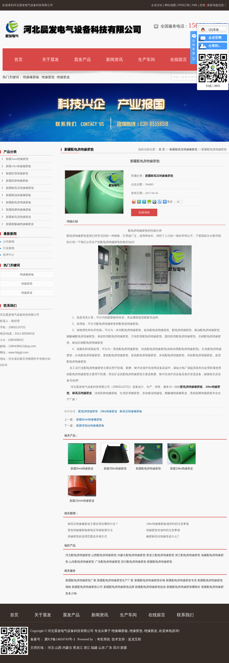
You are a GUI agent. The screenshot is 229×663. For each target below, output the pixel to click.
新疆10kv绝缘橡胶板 (18, 166)
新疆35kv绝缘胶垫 (115, 468)
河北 (51, 647)
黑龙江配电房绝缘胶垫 (160, 555)
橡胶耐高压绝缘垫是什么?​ (162, 536)
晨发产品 (82, 59)
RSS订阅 (184, 5)
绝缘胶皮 (63, 77)
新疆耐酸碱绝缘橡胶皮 (20, 224)
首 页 (162, 149)
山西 (58, 647)
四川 (116, 647)
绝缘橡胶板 (31, 77)
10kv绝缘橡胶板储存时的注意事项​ (167, 523)
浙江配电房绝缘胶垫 (187, 555)
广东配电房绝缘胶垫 (107, 561)
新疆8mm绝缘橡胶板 (89, 419)
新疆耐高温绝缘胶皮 (18, 217)
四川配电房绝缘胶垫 (133, 561)
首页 (18, 59)
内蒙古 (67, 647)
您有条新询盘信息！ (213, 5)
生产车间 (146, 59)
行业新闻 (8, 248)
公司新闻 (8, 241)
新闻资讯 (114, 59)
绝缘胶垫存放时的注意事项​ (163, 530)
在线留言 (178, 59)
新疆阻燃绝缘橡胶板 (18, 209)
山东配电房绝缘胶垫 (81, 561)
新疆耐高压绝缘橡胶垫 (20, 188)
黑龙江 (78, 647)
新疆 (123, 647)
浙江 (87, 647)
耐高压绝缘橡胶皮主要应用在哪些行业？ (93, 523)
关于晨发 (50, 59)
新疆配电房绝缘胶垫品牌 (119, 587)
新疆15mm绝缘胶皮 (82, 500)
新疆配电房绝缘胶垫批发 (150, 587)
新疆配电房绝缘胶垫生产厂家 (115, 580)
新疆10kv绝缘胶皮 (181, 468)
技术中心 (8, 254)
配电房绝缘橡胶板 (191, 386)
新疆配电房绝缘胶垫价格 (149, 580)
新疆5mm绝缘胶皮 (82, 468)
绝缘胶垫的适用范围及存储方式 (87, 536)
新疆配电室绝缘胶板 (18, 202)
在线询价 (144, 212)
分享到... (214, 46)
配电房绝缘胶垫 (88, 411)
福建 (94, 647)
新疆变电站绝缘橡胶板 (90, 425)
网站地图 (170, 5)
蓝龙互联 (134, 639)
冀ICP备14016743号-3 (60, 639)
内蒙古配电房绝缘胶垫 (132, 555)
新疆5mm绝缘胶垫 (17, 159)
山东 (101, 647)
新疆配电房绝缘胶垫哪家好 (183, 587)
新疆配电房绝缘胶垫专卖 (181, 580)
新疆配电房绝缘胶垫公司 (87, 587)
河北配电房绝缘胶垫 (78, 555)
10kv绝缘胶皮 (108, 411)
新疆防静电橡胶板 (17, 180)
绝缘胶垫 (48, 77)
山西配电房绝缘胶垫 (104, 555)
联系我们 (210, 59)
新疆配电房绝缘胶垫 (148, 468)
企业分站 (156, 5)
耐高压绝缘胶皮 (82, 393)
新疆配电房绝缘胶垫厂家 (80, 580)
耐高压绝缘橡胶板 (131, 411)
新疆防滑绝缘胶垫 (17, 173)
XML (194, 5)
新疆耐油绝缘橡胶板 (18, 195)
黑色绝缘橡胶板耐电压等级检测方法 (90, 530)
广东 (109, 647)
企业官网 (215, 37)
